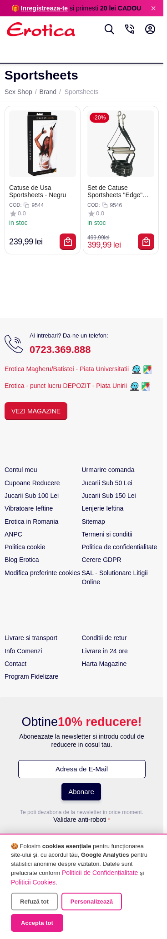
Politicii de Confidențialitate (100, 872)
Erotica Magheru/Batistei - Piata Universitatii (67, 369)
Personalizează (92, 901)
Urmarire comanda (108, 469)
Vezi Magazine (36, 411)
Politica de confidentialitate (119, 547)
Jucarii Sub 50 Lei (107, 483)
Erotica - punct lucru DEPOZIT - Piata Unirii (67, 386)
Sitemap (93, 521)
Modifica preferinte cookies (43, 572)
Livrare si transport (31, 637)
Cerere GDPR (101, 559)
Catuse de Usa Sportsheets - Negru (37, 191)
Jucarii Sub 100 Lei (32, 495)
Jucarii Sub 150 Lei (109, 495)
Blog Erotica (22, 559)
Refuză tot (34, 901)
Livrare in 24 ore (105, 651)
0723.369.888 (60, 349)
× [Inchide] (153, 8)
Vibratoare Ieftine (29, 508)
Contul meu (21, 469)
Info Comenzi (23, 651)
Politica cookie (25, 547)
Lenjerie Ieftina (103, 508)
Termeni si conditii (107, 534)
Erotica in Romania (31, 521)
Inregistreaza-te (44, 8)
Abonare (81, 791)
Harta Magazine (104, 663)
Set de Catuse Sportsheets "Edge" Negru (114, 191)
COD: (15, 205)
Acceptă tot (37, 922)
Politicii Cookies (33, 882)
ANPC (13, 534)
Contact (15, 663)
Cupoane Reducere (32, 483)
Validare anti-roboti (79, 819)
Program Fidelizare (31, 676)
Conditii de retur (104, 637)
